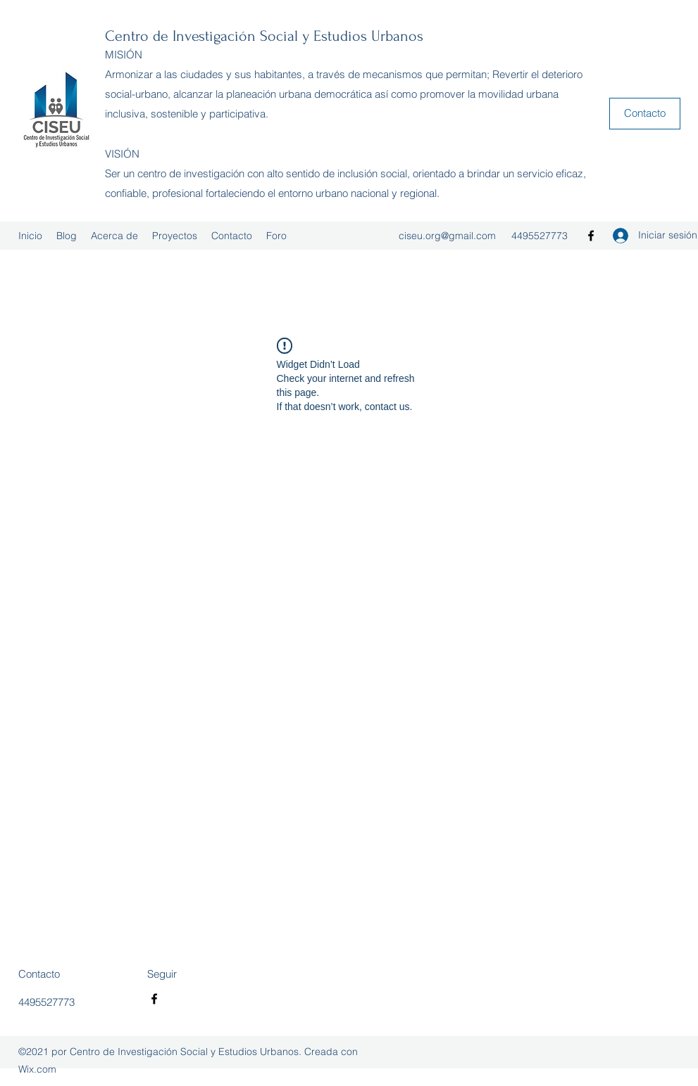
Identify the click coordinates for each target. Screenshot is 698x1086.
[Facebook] (591, 236)
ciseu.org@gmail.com (447, 235)
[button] (644, 113)
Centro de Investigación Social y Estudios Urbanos (264, 35)
